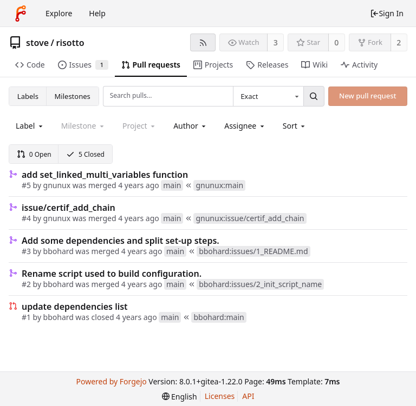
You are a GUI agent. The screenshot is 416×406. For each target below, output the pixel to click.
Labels (27, 96)
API (248, 396)
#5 (26, 185)
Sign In (387, 13)
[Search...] (313, 96)
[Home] (20, 13)
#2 (26, 284)
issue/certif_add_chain (68, 207)
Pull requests (150, 64)
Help (97, 13)
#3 (26, 251)
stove (37, 42)
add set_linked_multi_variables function (105, 174)
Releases (267, 64)
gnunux (57, 185)
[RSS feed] (203, 42)
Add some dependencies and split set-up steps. (120, 240)
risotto (70, 42)
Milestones (72, 96)
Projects (213, 64)
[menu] (295, 126)
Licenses (220, 396)
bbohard (58, 251)
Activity (359, 64)
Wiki (314, 64)
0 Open (34, 154)
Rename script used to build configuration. (112, 273)
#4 (26, 218)
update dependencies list (75, 306)
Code (30, 64)
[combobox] (268, 96)
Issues (83, 64)
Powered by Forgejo (111, 381)
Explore (59, 13)
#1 (26, 317)
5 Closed (85, 154)
